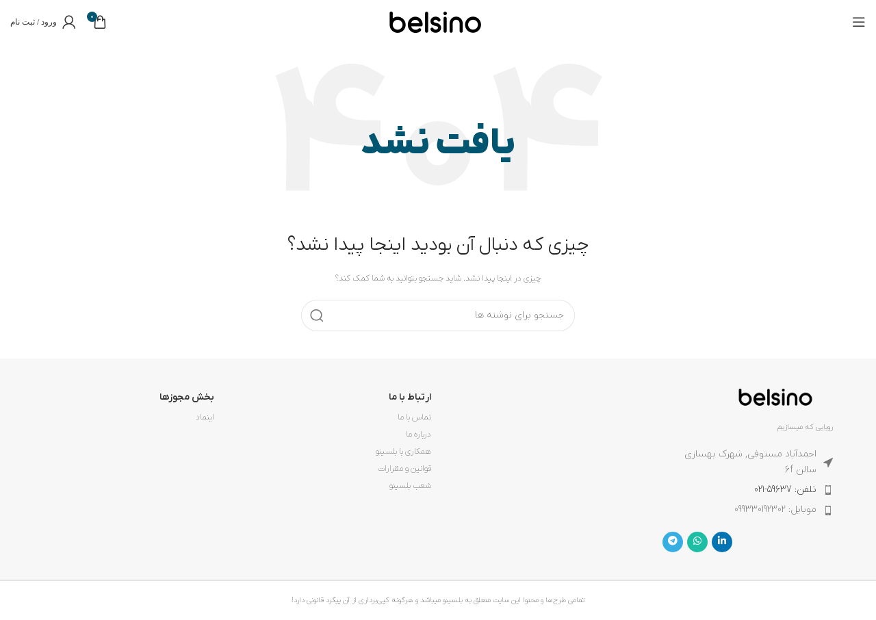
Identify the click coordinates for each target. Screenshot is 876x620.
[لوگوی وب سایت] (435, 21)
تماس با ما (414, 417)
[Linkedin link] (722, 542)
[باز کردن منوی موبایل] (859, 22)
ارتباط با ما (410, 397)
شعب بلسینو (410, 485)
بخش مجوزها (186, 397)
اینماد (205, 417)
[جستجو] (438, 315)
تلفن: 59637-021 (785, 489)
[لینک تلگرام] (672, 542)
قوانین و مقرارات (404, 468)
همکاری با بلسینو (403, 451)
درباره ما (418, 434)
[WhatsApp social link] (697, 542)
